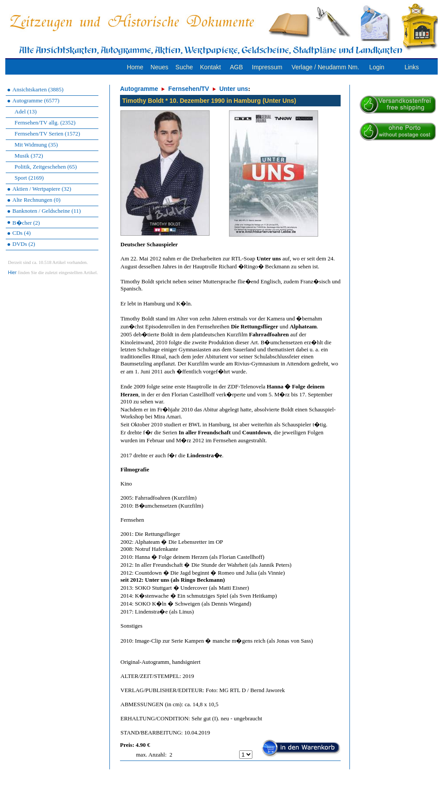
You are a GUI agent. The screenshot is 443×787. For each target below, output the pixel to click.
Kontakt (210, 67)
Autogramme (139, 88)
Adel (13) (26, 111)
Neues (159, 67)
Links (412, 67)
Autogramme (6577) (36, 100)
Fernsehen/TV (188, 88)
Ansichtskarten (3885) (38, 89)
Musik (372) (29, 155)
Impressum (267, 67)
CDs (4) (21, 233)
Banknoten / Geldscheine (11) (46, 210)
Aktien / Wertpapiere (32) (41, 188)
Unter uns (233, 88)
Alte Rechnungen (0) (36, 199)
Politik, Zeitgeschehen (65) (46, 166)
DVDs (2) (23, 244)
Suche (184, 67)
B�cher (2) (26, 222)
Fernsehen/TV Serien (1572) (47, 133)
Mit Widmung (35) (36, 144)
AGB (236, 67)
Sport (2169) (29, 177)
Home (135, 67)
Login (376, 67)
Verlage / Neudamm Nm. (325, 67)
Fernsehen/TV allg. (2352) (45, 122)
